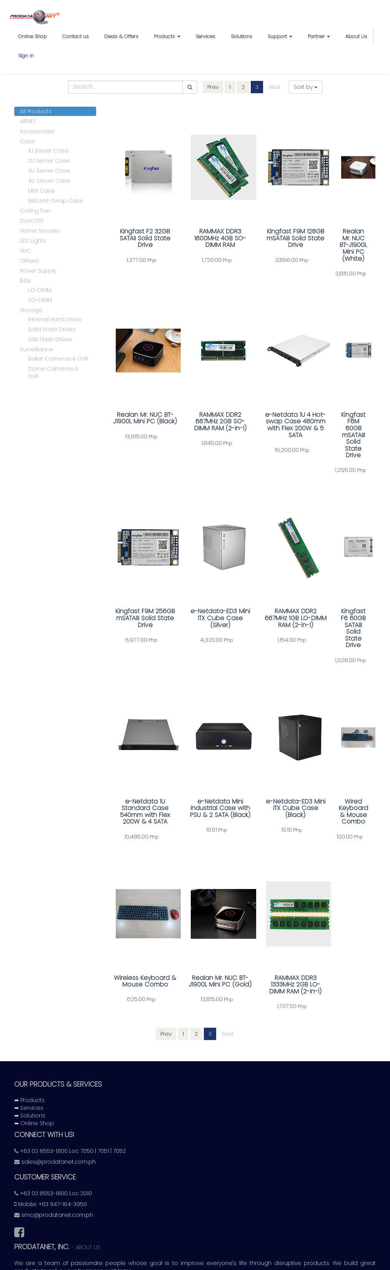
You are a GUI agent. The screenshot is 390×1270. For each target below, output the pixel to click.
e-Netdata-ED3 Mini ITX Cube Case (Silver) (207, 585)
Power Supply (38, 272)
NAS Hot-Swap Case (55, 202)
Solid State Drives (51, 330)
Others (29, 262)
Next (275, 87)
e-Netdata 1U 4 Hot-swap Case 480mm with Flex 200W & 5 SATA (274, 412)
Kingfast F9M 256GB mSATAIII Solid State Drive (141, 585)
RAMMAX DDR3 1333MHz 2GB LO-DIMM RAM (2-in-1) (274, 931)
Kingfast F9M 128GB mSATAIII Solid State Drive (274, 239)
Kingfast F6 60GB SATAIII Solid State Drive (341, 585)
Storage (31, 311)
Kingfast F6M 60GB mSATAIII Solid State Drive (340, 409)
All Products (36, 112)
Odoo (272, 1264)
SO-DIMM (40, 301)
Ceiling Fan (35, 212)
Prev (212, 87)
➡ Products (29, 1048)
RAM (25, 282)
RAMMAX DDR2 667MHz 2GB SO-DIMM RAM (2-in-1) (207, 409)
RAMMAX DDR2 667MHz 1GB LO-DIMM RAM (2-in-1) (274, 585)
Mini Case (41, 192)
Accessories (37, 132)
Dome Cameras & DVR (53, 373)
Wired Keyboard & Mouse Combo (340, 752)
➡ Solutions (29, 1063)
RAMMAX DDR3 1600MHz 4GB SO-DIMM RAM (207, 239)
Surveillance (36, 350)
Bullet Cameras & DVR (58, 360)
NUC (25, 252)
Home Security (40, 232)
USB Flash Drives (50, 340)
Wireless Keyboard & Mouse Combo (141, 931)
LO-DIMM (39, 291)
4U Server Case (49, 182)
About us (88, 1195)
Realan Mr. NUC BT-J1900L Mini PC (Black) (140, 409)
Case (27, 142)
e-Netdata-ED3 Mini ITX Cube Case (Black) (274, 755)
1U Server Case (48, 152)
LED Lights (33, 242)
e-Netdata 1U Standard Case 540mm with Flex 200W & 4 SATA (141, 758)
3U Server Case (49, 172)
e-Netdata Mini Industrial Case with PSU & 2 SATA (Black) (207, 758)
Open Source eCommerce (337, 1263)
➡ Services (28, 1056)
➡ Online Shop (34, 1071)
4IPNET (28, 122)
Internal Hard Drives (55, 320)
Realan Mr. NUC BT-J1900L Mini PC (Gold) (207, 931)
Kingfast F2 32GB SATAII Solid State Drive (140, 239)
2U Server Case (49, 162)
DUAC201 (31, 222)
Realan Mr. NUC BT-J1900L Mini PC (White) (340, 239)
